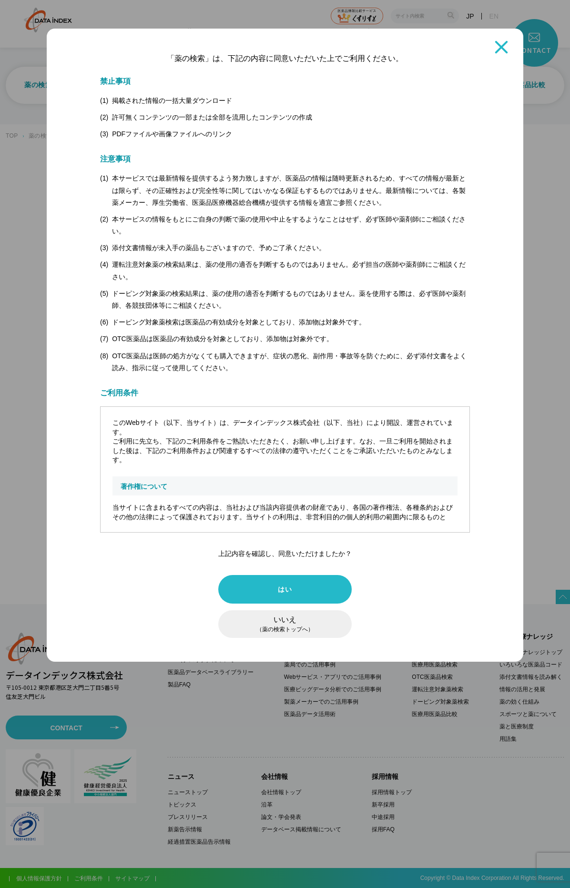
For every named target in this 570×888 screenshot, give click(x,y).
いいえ (285, 624)
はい (285, 589)
